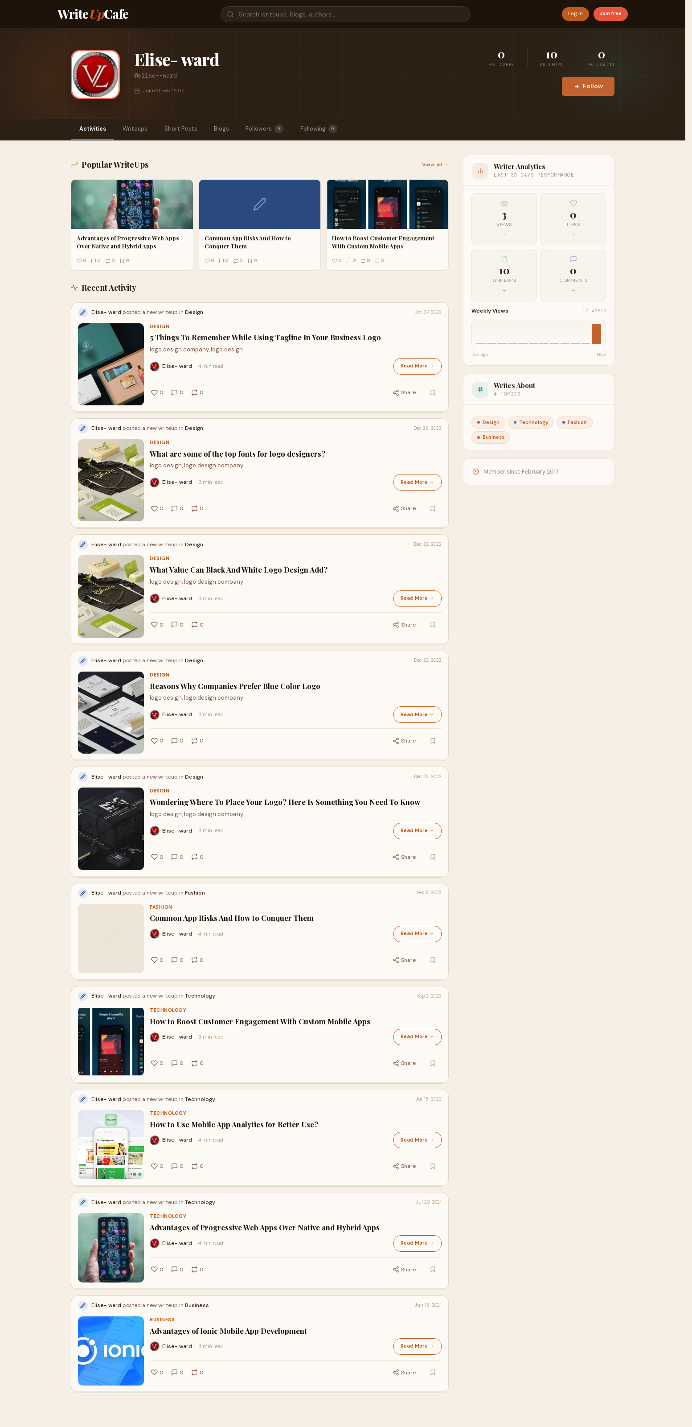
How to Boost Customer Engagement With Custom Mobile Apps (260, 988)
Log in (575, 13)
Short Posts (190, 129)
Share (409, 389)
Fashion (161, 880)
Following (337, 129)
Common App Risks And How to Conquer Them (232, 891)
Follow (588, 86)
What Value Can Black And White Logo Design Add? (239, 559)
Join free (611, 13)
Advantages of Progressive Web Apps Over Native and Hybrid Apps (265, 1183)
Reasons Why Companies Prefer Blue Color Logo (235, 670)
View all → (435, 165)
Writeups (141, 129)
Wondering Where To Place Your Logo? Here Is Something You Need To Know (285, 780)
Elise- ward (177, 366)
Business (162, 1270)
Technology (168, 977)
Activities (95, 129)
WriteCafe (93, 14)
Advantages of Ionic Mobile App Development (228, 1281)
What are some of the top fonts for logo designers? (237, 449)
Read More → (418, 366)
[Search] (345, 14)
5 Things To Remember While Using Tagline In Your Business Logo (265, 338)
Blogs (234, 129)
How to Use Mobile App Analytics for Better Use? (234, 1086)
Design (159, 327)
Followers (280, 129)
